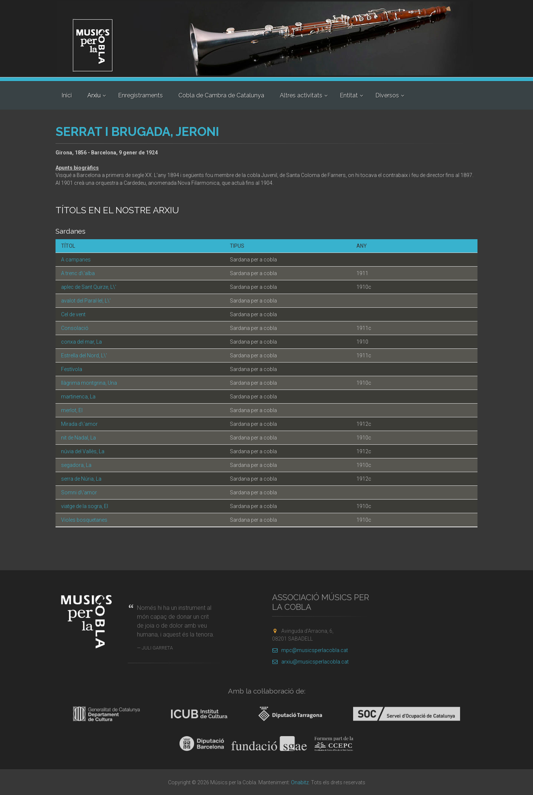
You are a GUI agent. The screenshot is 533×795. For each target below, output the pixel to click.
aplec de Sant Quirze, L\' (88, 287)
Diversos (387, 95)
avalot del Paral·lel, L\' (86, 301)
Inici (66, 95)
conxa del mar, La (81, 342)
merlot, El (72, 410)
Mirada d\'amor (79, 424)
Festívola (71, 369)
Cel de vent (73, 314)
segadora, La (76, 465)
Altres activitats (301, 95)
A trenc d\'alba (78, 273)
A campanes (76, 260)
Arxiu (94, 95)
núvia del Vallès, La (82, 451)
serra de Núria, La (81, 479)
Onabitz (300, 782)
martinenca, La (78, 397)
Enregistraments (140, 95)
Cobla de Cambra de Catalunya (221, 95)
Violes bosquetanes (84, 520)
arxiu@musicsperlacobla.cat (310, 662)
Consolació (74, 328)
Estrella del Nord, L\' (84, 355)
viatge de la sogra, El (84, 506)
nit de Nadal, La (78, 438)
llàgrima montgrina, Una (89, 383)
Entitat (349, 95)
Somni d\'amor (79, 492)
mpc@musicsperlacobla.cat (310, 650)
